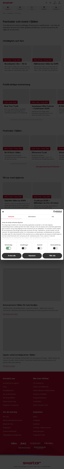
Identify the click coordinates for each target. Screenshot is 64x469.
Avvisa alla (12, 255)
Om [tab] (53, 216)
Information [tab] (32, 216)
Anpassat (32, 255)
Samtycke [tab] (11, 216)
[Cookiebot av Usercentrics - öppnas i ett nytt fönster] (54, 211)
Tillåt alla (52, 255)
